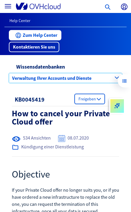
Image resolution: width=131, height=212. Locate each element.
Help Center (19, 20)
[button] (35, 35)
